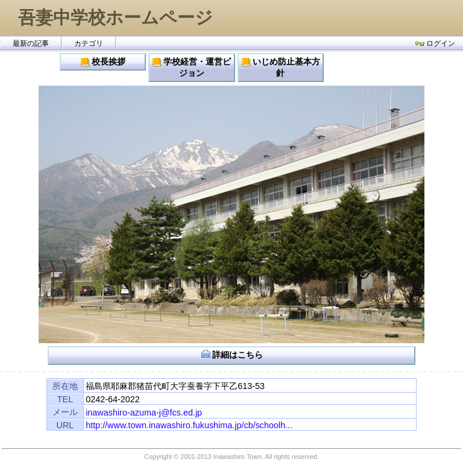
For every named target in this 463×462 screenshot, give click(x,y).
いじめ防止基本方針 (280, 67)
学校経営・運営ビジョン (191, 67)
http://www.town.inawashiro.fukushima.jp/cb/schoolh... (189, 425)
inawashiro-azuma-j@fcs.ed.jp (144, 412)
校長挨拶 (102, 62)
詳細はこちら (232, 354)
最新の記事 (31, 43)
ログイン (435, 43)
